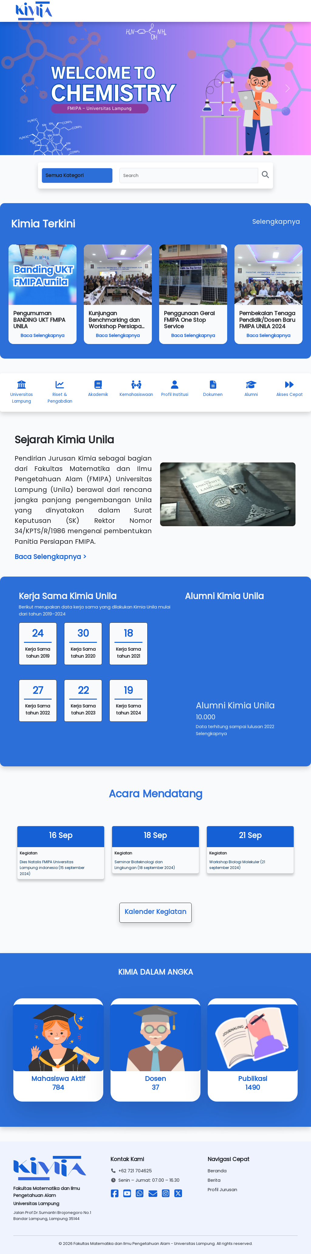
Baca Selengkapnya (42, 335)
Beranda (217, 1171)
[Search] (188, 175)
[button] (23, 88)
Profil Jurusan (222, 1190)
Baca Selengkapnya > (51, 556)
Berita (214, 1180)
